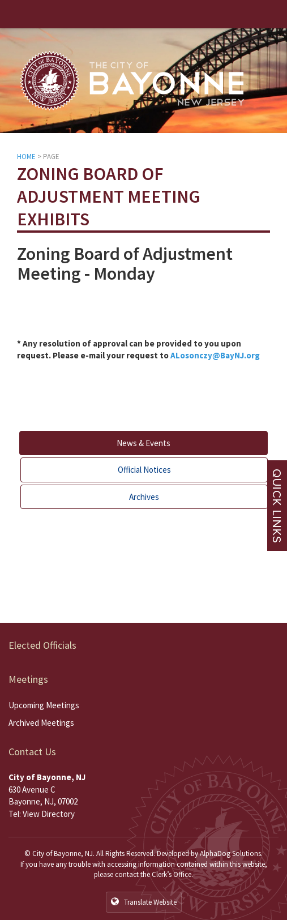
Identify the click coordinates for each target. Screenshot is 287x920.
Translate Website (144, 902)
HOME (26, 156)
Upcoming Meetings (43, 705)
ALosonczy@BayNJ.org (215, 355)
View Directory (49, 813)
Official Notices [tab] (144, 469)
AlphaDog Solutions (230, 853)
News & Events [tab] (143, 443)
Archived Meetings (41, 722)
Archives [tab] (144, 496)
